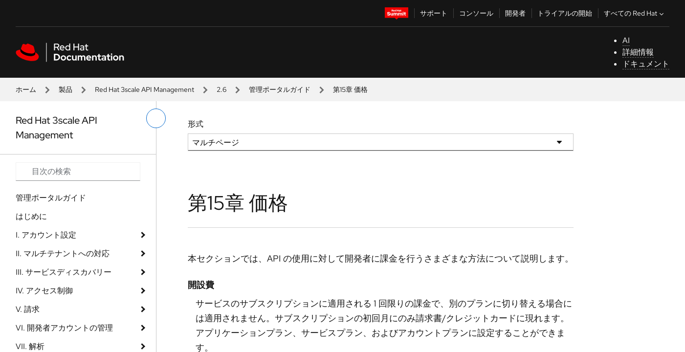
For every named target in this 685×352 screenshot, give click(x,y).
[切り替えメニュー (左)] (156, 118)
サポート (433, 13)
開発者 (515, 13)
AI (626, 40)
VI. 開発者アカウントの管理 (64, 328)
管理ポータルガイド (279, 89)
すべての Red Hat (635, 13)
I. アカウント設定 (46, 235)
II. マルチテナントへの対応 (63, 253)
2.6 (221, 89)
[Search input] (78, 171)
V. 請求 (28, 309)
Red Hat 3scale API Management (144, 89)
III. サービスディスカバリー (63, 272)
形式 (195, 124)
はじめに (31, 216)
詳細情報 (638, 52)
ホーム (26, 89)
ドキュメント (645, 64)
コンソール (476, 13)
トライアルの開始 (564, 13)
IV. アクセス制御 (44, 291)
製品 (65, 89)
